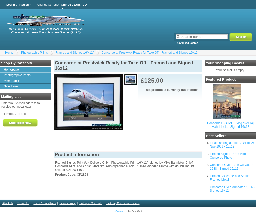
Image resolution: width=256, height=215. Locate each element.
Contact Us (23, 203)
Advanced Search (187, 43)
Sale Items (11, 86)
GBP (64, 4)
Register (25, 4)
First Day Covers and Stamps (123, 203)
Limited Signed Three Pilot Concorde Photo (228, 155)
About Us (7, 203)
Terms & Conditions (44, 203)
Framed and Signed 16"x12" (75, 52)
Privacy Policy (67, 203)
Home (9, 52)
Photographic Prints (34, 52)
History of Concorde (90, 203)
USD (70, 4)
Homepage (11, 69)
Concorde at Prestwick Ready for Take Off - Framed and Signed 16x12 (150, 52)
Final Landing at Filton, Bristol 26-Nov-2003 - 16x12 (233, 144)
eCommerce (120, 211)
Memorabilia (12, 81)
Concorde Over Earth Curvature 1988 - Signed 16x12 (231, 166)
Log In (10, 4)
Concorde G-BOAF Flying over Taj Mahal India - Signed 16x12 (230, 125)
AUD (84, 4)
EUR (77, 4)
